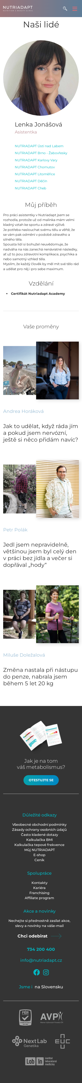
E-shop (39, 855)
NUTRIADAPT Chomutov (35, 167)
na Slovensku (49, 986)
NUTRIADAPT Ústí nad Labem (39, 146)
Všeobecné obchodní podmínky (39, 825)
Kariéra (39, 888)
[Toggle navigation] (75, 8)
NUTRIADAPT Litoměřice (35, 174)
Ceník (39, 860)
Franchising (39, 893)
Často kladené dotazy (39, 835)
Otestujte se (41, 780)
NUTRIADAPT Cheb (30, 188)
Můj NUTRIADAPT (39, 850)
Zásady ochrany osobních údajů (39, 830)
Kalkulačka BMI (39, 840)
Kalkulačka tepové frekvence (39, 845)
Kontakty (39, 883)
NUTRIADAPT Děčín (31, 181)
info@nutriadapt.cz (41, 960)
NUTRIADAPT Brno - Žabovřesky (41, 153)
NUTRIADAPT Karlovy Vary (36, 160)
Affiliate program (39, 898)
